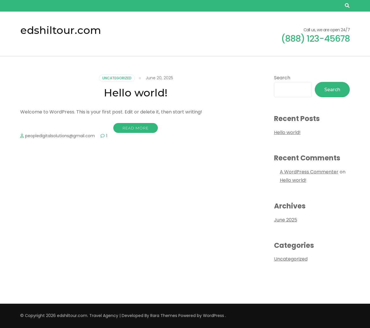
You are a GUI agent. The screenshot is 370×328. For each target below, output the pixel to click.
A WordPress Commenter (309, 171)
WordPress (213, 315)
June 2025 (285, 220)
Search (282, 77)
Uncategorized (117, 78)
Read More (136, 128)
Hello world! (135, 92)
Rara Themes (163, 315)
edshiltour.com (60, 30)
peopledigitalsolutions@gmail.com (60, 136)
